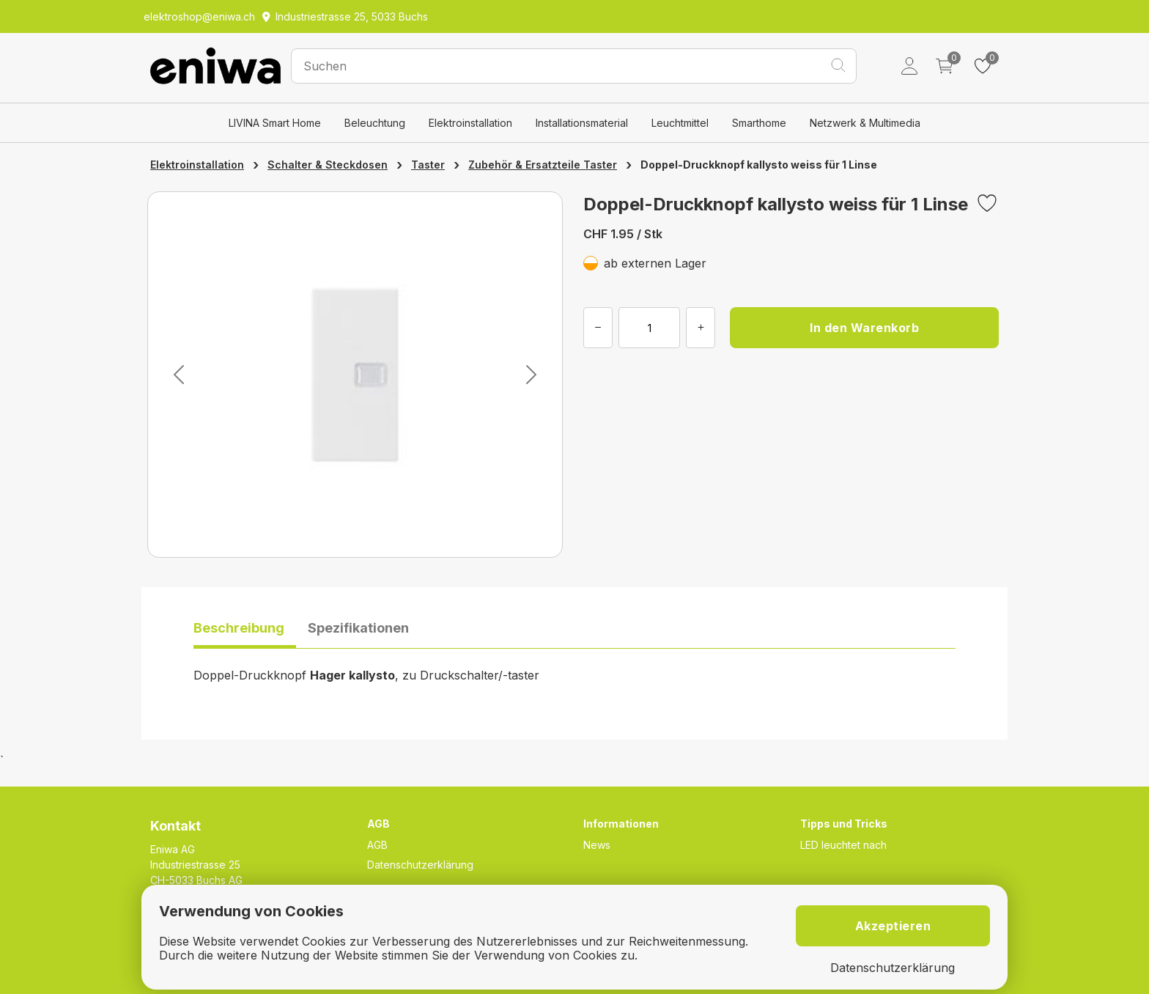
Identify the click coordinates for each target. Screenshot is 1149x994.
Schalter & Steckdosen (327, 164)
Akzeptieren (893, 925)
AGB (377, 845)
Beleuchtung (374, 123)
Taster (428, 164)
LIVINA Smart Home (275, 123)
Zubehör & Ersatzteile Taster (542, 164)
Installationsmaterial (582, 123)
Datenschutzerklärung (420, 864)
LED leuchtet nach (843, 845)
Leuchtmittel (680, 123)
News (596, 845)
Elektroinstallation (470, 123)
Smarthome (759, 123)
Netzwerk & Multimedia (865, 123)
